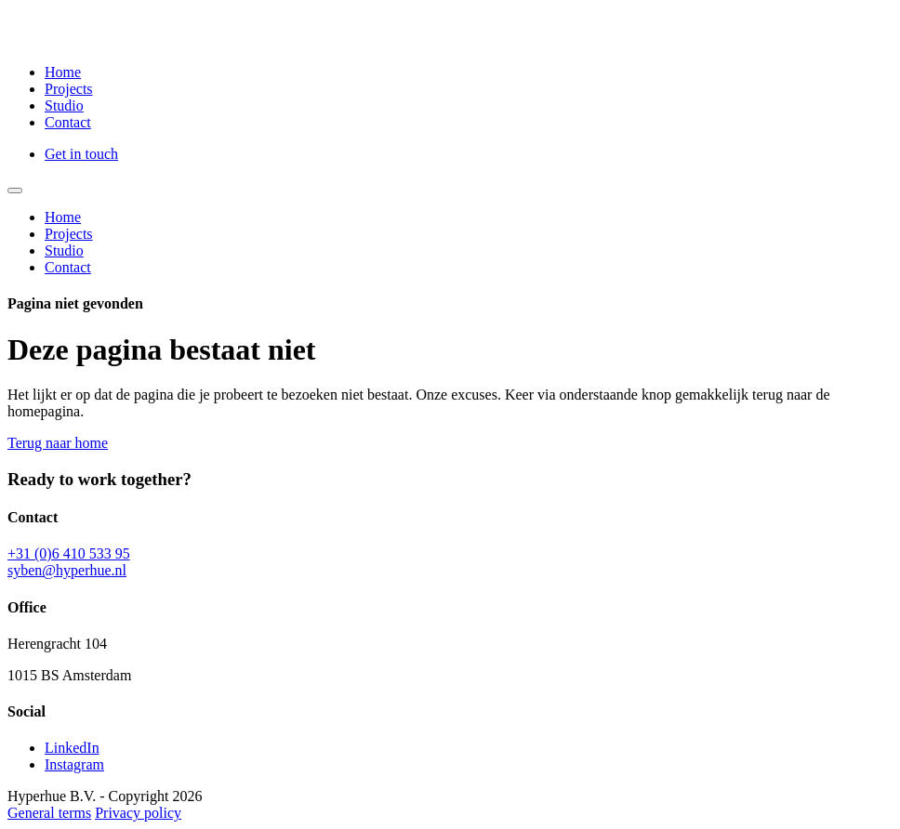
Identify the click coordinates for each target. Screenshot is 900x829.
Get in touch (81, 154)
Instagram (74, 764)
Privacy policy (138, 813)
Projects (69, 89)
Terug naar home (57, 443)
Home (63, 72)
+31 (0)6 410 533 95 (68, 553)
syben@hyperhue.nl (66, 570)
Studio (64, 105)
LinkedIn (72, 748)
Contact (68, 122)
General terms (49, 813)
